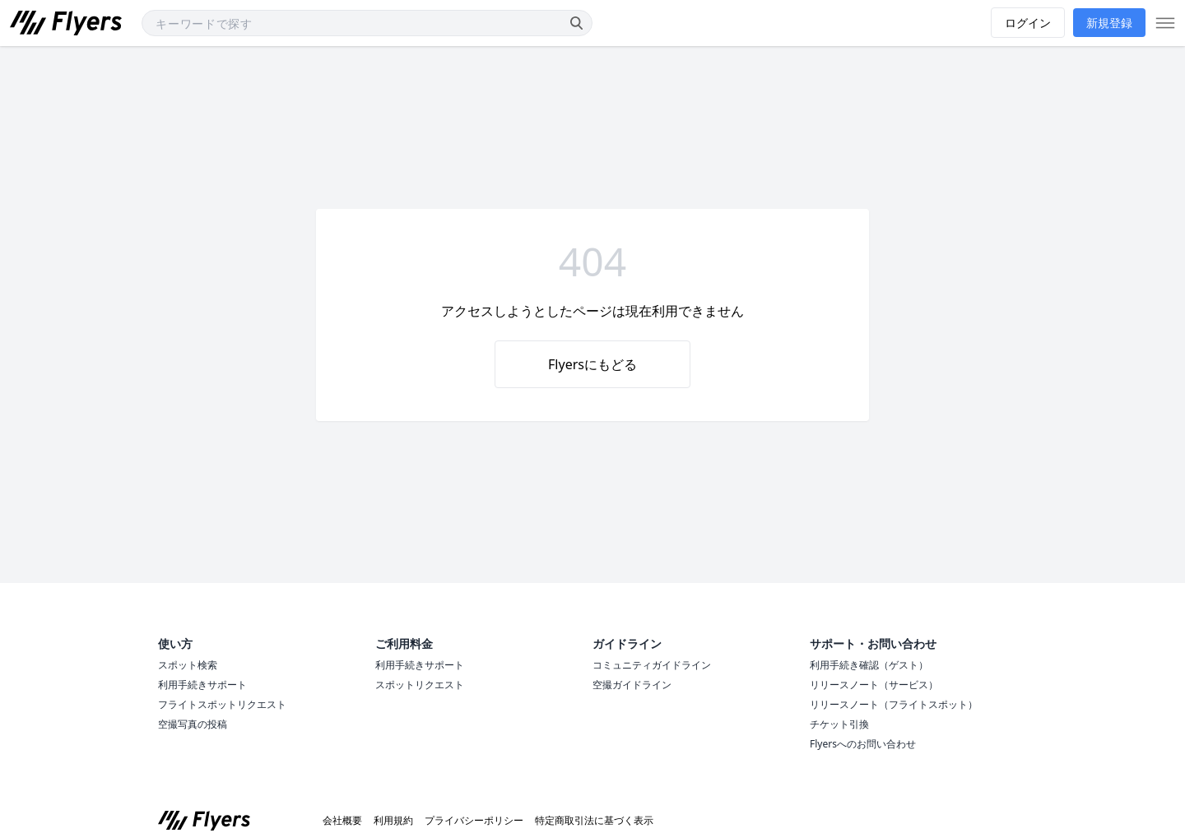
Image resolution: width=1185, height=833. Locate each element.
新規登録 (1109, 22)
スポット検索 (187, 665)
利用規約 (393, 820)
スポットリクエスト (419, 685)
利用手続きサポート (202, 685)
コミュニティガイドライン (651, 665)
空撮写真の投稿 (192, 724)
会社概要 (342, 820)
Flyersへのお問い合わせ (863, 744)
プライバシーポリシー (474, 820)
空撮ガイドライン (632, 685)
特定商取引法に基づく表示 (594, 820)
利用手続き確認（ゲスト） (869, 665)
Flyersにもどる (592, 364)
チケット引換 (839, 724)
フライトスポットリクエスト (222, 704)
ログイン (1028, 22)
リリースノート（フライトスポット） (894, 704)
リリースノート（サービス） (874, 685)
